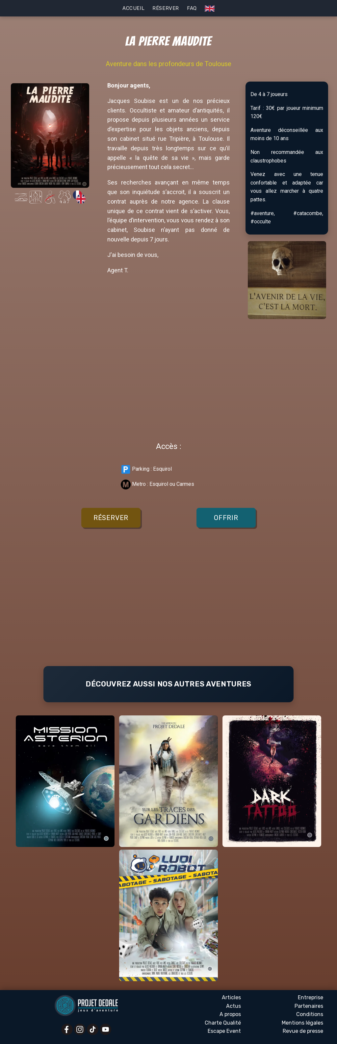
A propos (230, 1014)
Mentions (302, 1023)
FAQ (192, 8)
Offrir (226, 518)
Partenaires (309, 1006)
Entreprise (310, 997)
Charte (223, 1023)
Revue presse (303, 1031)
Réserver (165, 8)
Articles (231, 997)
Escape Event (224, 1031)
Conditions (309, 1014)
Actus (233, 1006)
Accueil (133, 8)
